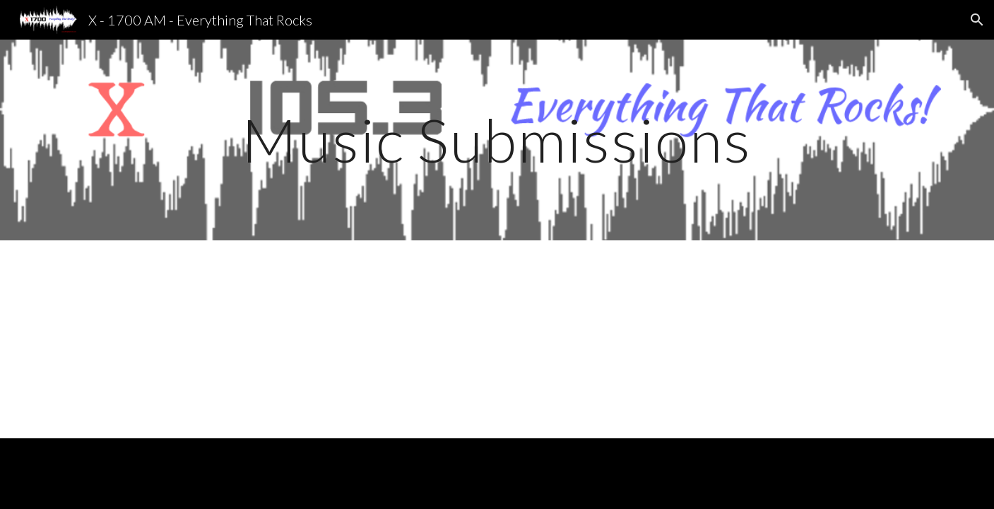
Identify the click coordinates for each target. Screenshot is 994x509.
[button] (977, 20)
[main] (497, 139)
